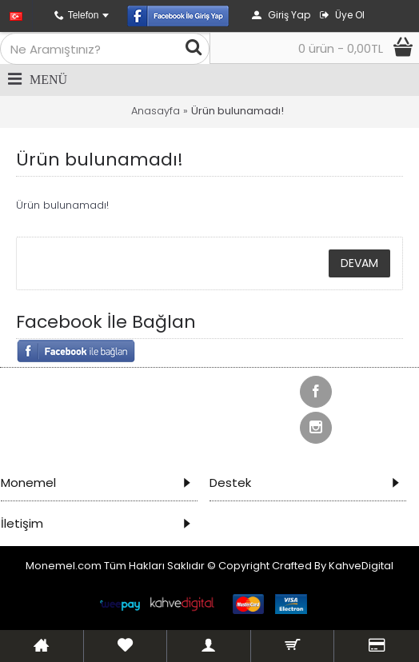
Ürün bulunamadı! (237, 110)
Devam (359, 263)
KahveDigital (361, 565)
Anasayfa (155, 110)
